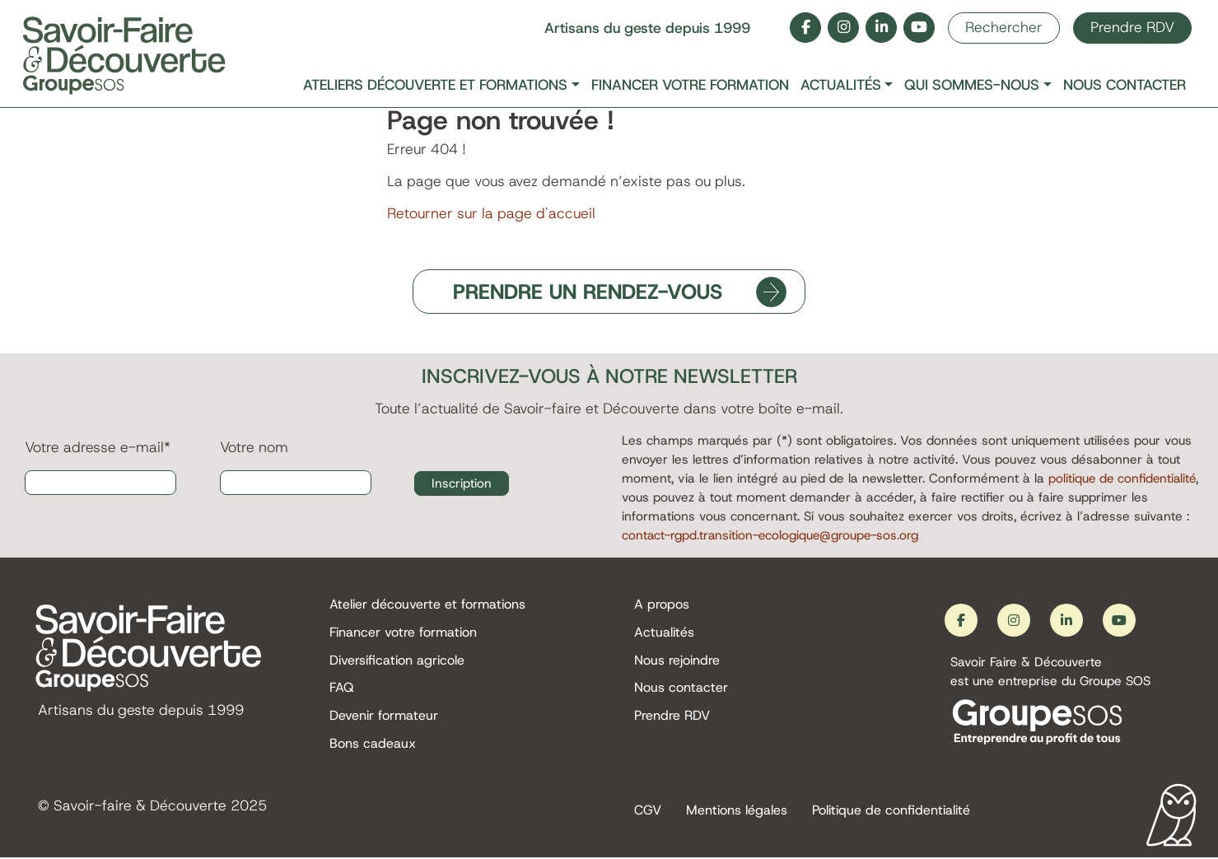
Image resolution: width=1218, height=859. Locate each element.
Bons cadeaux (372, 744)
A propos (661, 605)
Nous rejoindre (677, 660)
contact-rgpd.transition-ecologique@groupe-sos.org (777, 535)
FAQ (341, 688)
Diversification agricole (396, 660)
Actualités (840, 85)
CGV (647, 811)
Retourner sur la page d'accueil (491, 213)
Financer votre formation (690, 85)
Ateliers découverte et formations (435, 85)
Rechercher (1004, 27)
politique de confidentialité (1124, 478)
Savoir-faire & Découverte (140, 807)
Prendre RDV (1132, 27)
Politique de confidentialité (891, 811)
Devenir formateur (383, 716)
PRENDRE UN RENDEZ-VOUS (588, 292)
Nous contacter (1124, 85)
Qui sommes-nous (971, 85)
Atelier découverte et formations (427, 605)
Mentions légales (736, 811)
